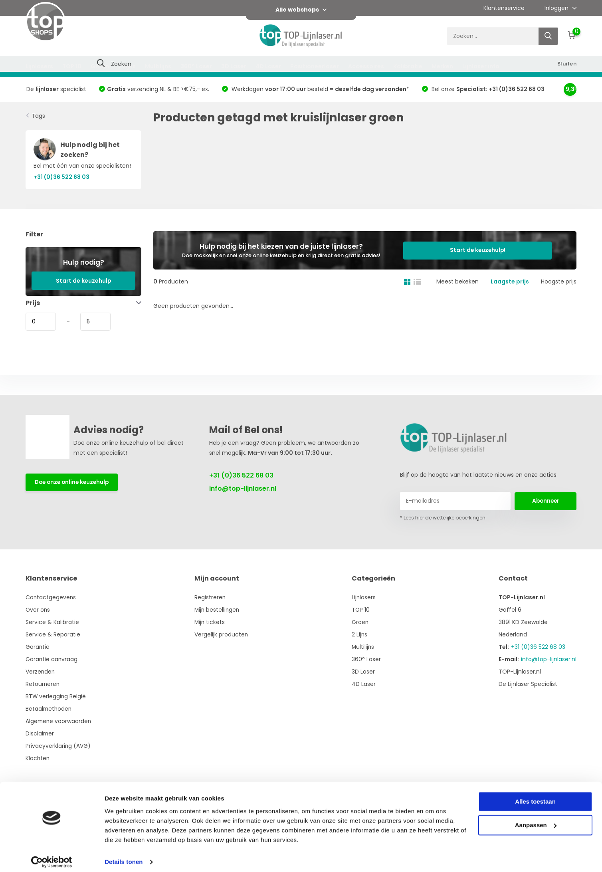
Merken (442, 66)
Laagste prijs (510, 281)
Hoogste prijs (558, 281)
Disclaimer (40, 733)
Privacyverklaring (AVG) (58, 746)
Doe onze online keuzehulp (74, 482)
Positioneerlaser (314, 66)
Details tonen (124, 856)
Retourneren (43, 684)
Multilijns (158, 66)
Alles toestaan (535, 796)
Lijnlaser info (480, 66)
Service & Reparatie (53, 634)
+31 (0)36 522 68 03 (241, 475)
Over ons (38, 610)
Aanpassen (535, 819)
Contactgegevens (51, 597)
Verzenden (40, 672)
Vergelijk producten (223, 634)
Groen (100, 66)
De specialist (56, 89)
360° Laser (196, 66)
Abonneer (545, 501)
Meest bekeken (457, 281)
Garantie (38, 647)
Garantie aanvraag (52, 659)
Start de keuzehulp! (484, 250)
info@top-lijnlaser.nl (242, 488)
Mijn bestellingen (219, 610)
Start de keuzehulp (83, 281)
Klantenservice (504, 8)
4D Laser (268, 66)
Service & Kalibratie (52, 622)
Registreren (211, 597)
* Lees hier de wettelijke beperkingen (442, 517)
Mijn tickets (211, 622)
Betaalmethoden (49, 709)
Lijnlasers (39, 66)
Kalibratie (407, 66)
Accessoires (366, 66)
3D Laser (233, 66)
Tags (38, 116)
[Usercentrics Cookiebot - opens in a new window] (52, 856)
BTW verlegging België (56, 696)
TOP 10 (71, 66)
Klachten (38, 758)
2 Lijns (127, 66)
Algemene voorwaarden (59, 721)
